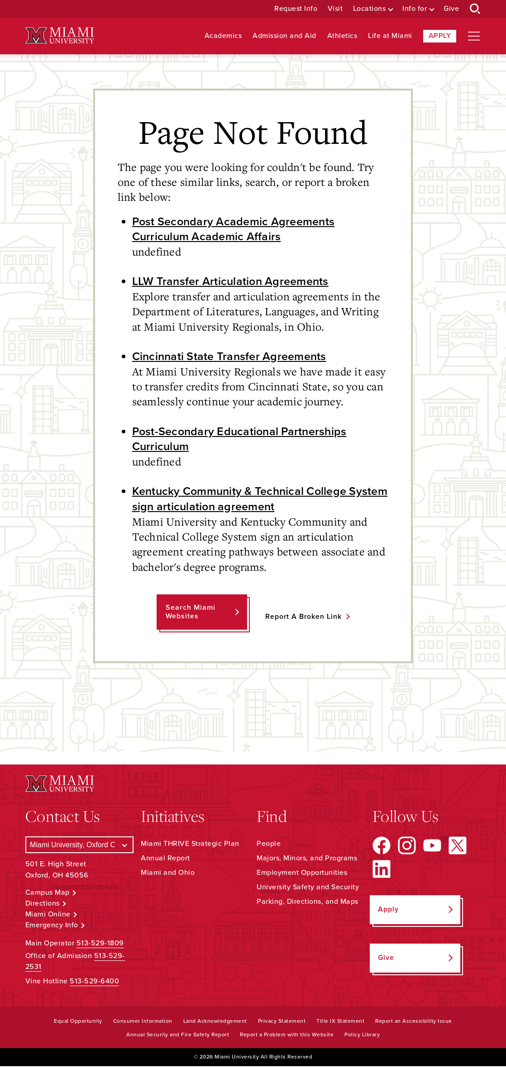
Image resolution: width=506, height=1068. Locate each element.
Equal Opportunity (78, 1023)
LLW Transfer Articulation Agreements (232, 282)
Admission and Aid (284, 36)
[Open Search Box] (475, 9)
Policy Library (362, 1037)
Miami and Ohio (168, 874)
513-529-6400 (94, 983)
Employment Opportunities (302, 874)
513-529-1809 (100, 945)
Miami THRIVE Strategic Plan (190, 845)
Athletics (342, 36)
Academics (223, 36)
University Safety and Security (308, 888)
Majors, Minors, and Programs (307, 859)
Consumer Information (142, 1023)
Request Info (295, 9)
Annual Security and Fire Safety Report (177, 1037)
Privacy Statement (282, 1023)
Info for (414, 9)
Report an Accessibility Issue (413, 1023)
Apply (440, 35)
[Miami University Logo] (59, 35)
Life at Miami (390, 36)
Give (451, 9)
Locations (369, 9)
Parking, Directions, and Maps (307, 903)
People (269, 845)
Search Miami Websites (190, 613)
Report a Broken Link (303, 618)
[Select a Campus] (79, 846)
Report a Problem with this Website (287, 1037)
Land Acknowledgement (215, 1023)
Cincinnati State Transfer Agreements (231, 357)
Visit (335, 9)
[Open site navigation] (474, 36)
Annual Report (165, 859)
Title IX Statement (340, 1023)
